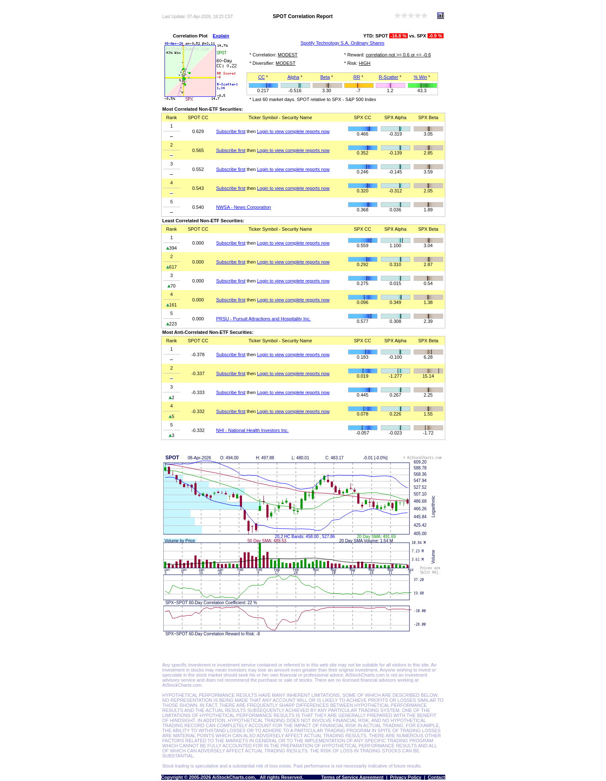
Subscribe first (231, 131)
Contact (436, 777)
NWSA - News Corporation (243, 207)
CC (261, 77)
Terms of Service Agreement (352, 777)
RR (357, 77)
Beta (325, 77)
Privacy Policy (406, 777)
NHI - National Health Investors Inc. (252, 430)
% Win (420, 77)
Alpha (293, 77)
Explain (221, 35)
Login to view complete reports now (293, 131)
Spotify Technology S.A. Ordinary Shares (342, 42)
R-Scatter (388, 77)
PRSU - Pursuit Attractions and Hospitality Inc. (263, 318)
